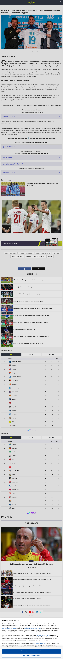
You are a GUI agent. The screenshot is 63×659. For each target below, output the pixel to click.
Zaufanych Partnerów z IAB (42, 646)
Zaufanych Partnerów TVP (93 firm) (32, 628)
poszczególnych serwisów (43, 635)
